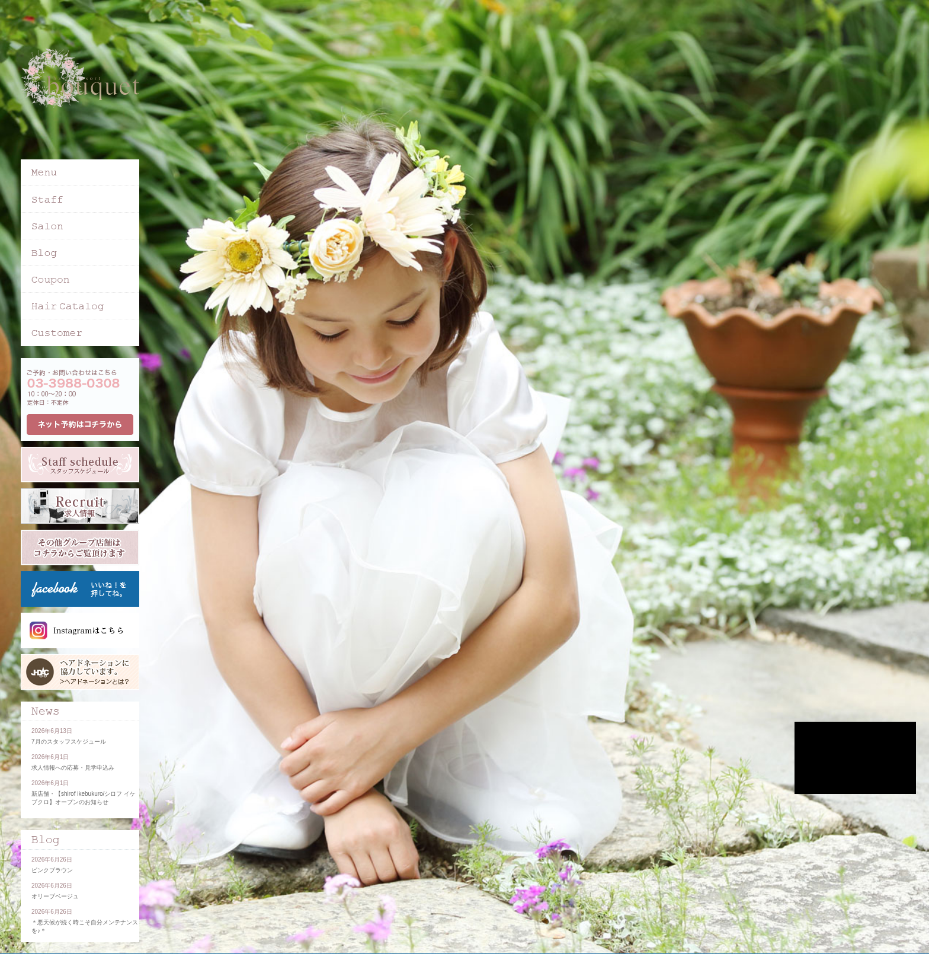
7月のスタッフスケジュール (68, 741)
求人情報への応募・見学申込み (72, 767)
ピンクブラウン (52, 870)
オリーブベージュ (55, 896)
